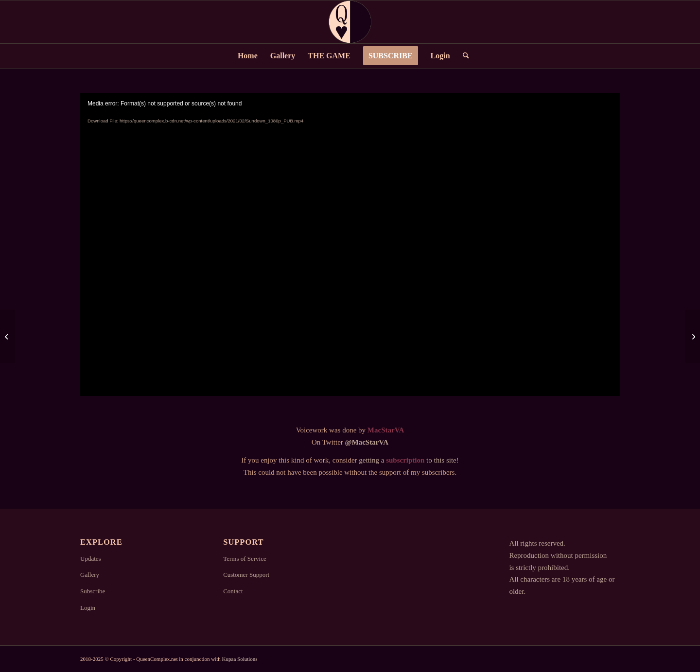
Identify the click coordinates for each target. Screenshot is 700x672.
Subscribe (92, 591)
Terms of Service (244, 558)
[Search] (462, 56)
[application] (350, 244)
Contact (233, 591)
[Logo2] (350, 21)
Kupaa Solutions (240, 659)
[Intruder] (692, 336)
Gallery (89, 574)
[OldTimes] (7, 336)
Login (87, 607)
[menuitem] (247, 56)
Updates (90, 558)
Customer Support (246, 574)
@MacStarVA (367, 442)
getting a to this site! (408, 460)
